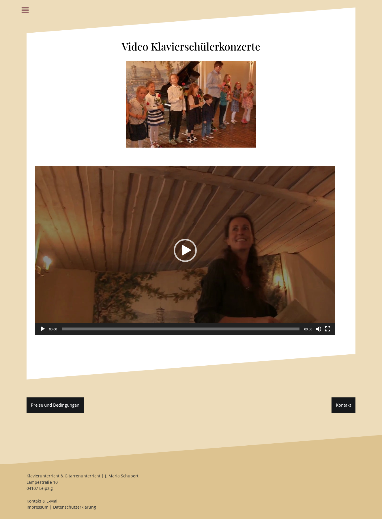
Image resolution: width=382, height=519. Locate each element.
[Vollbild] (328, 329)
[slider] (181, 329)
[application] (185, 250)
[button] (185, 250)
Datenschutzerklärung (74, 507)
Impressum (37, 507)
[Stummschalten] (318, 329)
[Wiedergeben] (43, 329)
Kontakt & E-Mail (43, 501)
